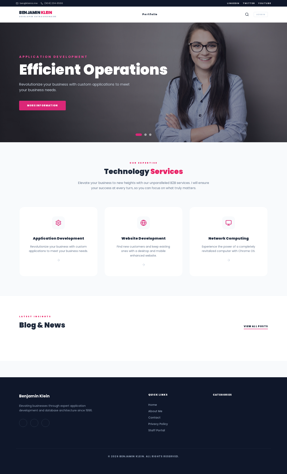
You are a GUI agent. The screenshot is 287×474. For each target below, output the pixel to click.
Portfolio (149, 14)
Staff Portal (156, 430)
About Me (155, 411)
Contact (154, 418)
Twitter (249, 3)
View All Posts (256, 326)
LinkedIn (233, 3)
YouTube (264, 3)
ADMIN (260, 14)
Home (152, 405)
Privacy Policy (158, 424)
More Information (42, 105)
